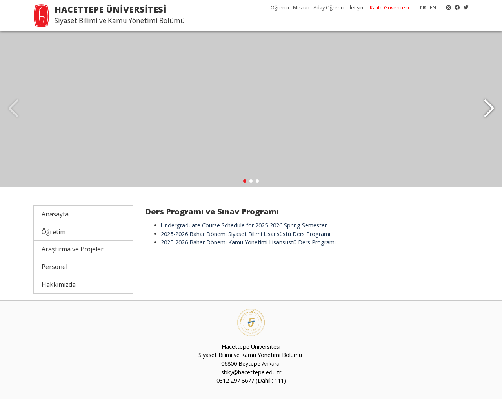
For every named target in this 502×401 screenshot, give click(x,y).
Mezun (301, 7)
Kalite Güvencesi (389, 7)
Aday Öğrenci (328, 7)
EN (433, 7)
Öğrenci (280, 7)
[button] (489, 110)
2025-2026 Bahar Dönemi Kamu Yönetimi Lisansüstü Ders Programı (248, 244)
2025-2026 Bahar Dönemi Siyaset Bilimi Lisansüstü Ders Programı (245, 236)
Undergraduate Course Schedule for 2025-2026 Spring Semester (244, 227)
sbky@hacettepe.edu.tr (251, 374)
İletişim (356, 7)
